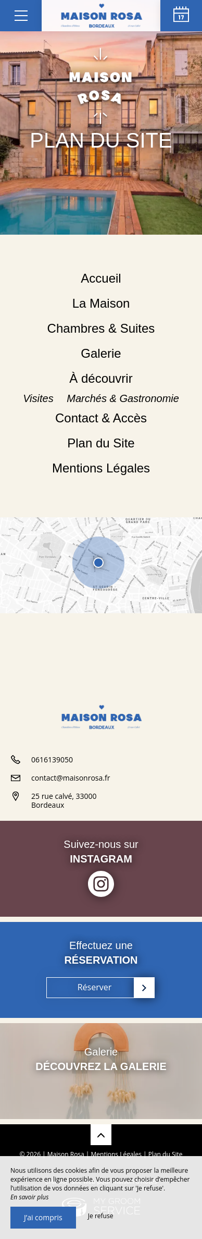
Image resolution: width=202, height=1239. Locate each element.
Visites (39, 398)
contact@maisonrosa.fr (70, 778)
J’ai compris (43, 1217)
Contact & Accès (101, 418)
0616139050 (52, 759)
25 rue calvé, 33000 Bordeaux (64, 800)
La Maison (101, 303)
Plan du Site (100, 443)
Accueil (101, 278)
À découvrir (100, 378)
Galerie (101, 353)
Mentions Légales (101, 468)
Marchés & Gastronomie (123, 398)
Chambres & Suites (101, 328)
